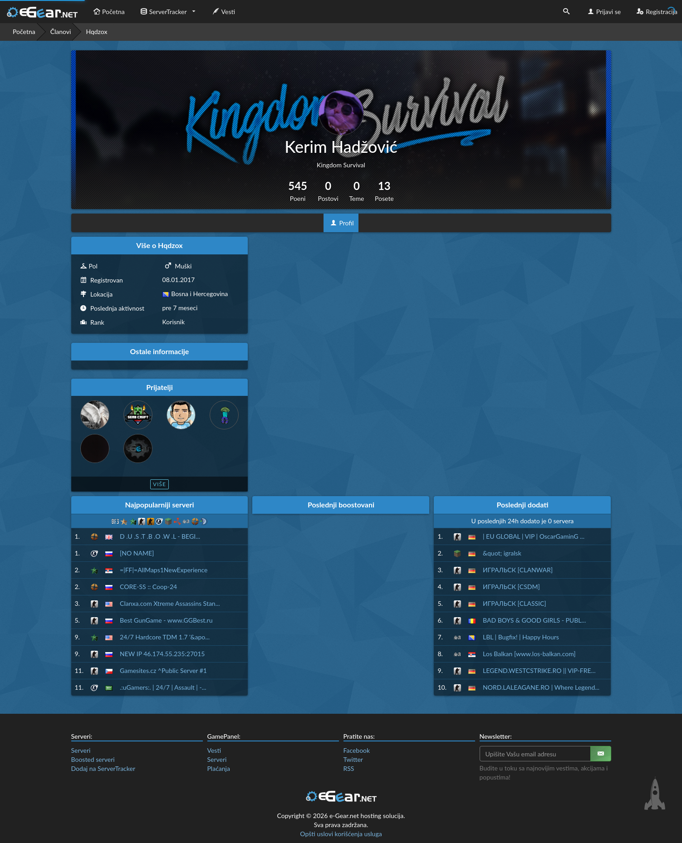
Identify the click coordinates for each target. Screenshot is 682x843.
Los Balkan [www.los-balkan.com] (529, 654)
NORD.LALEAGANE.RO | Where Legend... (541, 687)
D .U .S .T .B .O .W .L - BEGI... (160, 536)
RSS (348, 768)
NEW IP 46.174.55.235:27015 (162, 654)
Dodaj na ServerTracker (103, 768)
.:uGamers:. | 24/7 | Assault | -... (163, 687)
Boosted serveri (93, 759)
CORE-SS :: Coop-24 (148, 586)
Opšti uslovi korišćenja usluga (341, 834)
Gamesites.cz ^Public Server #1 (163, 670)
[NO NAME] (137, 553)
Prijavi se (603, 11)
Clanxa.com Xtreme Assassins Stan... (170, 603)
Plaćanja (218, 768)
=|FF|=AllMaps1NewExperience (163, 570)
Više (159, 484)
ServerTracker (162, 11)
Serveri (81, 750)
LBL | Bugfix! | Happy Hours (521, 637)
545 (297, 191)
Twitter (353, 759)
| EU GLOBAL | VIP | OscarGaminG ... (533, 536)
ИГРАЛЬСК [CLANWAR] (518, 570)
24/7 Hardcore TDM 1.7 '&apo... (165, 637)
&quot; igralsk (502, 553)
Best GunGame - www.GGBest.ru (166, 620)
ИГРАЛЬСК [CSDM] (511, 586)
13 (384, 191)
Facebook (356, 750)
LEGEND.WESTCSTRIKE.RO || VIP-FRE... (539, 670)
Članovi (60, 31)
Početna (108, 11)
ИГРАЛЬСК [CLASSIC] (514, 603)
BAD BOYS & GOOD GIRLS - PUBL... (534, 620)
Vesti (223, 11)
